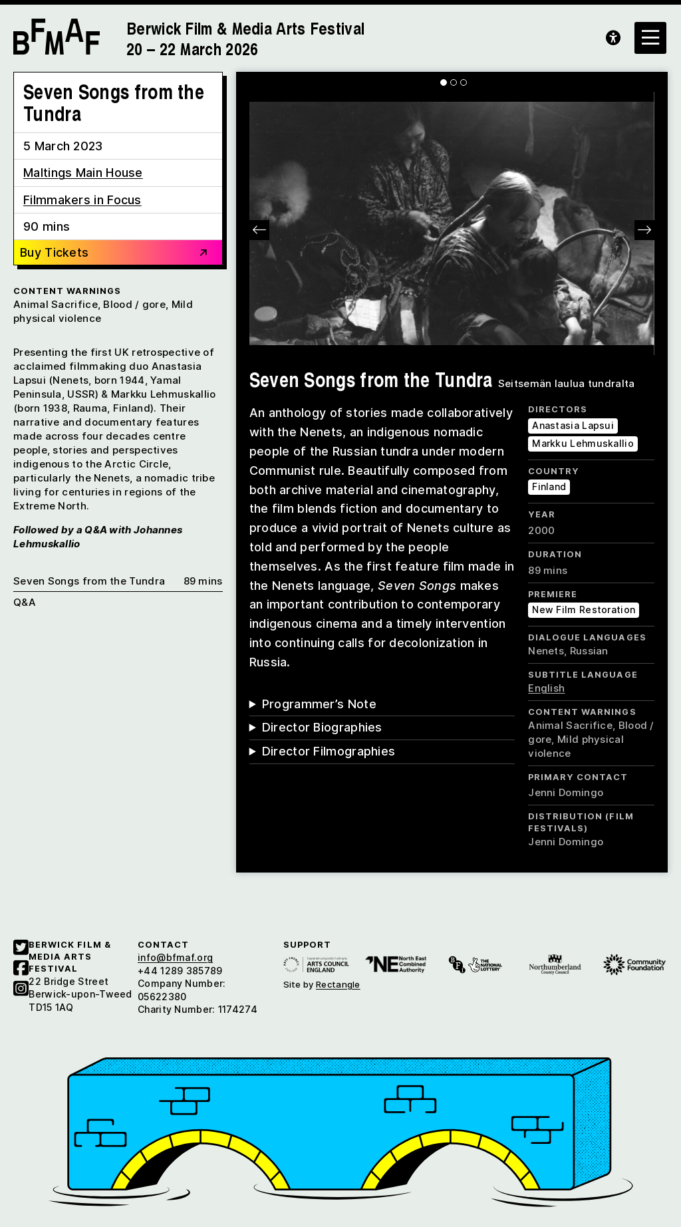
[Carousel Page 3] (463, 82)
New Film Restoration (583, 609)
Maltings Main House (83, 173)
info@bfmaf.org (175, 957)
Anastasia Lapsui (573, 425)
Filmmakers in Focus (82, 200)
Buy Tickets (114, 253)
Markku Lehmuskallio (583, 443)
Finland (549, 486)
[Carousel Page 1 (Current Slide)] (443, 82)
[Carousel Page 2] (453, 82)
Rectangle (338, 984)
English (546, 688)
